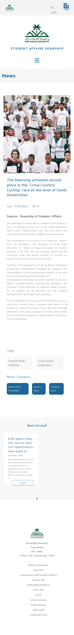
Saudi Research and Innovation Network (38, 575)
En (52, 8)
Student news (55, 389)
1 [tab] (37, 498)
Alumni (38, 595)
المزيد (23, 483)
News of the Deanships (15, 389)
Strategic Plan (38, 580)
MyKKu (66, 6)
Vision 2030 (38, 590)
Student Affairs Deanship (37, 49)
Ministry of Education (38, 565)
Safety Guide (38, 610)
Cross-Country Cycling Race (46, 363)
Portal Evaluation (38, 605)
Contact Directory (38, 600)
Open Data (38, 570)
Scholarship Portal (38, 615)
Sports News (37, 389)
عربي (53, 12)
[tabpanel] (21, 458)
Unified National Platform (38, 585)
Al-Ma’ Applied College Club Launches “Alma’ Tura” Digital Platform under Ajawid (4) (20, 445)
